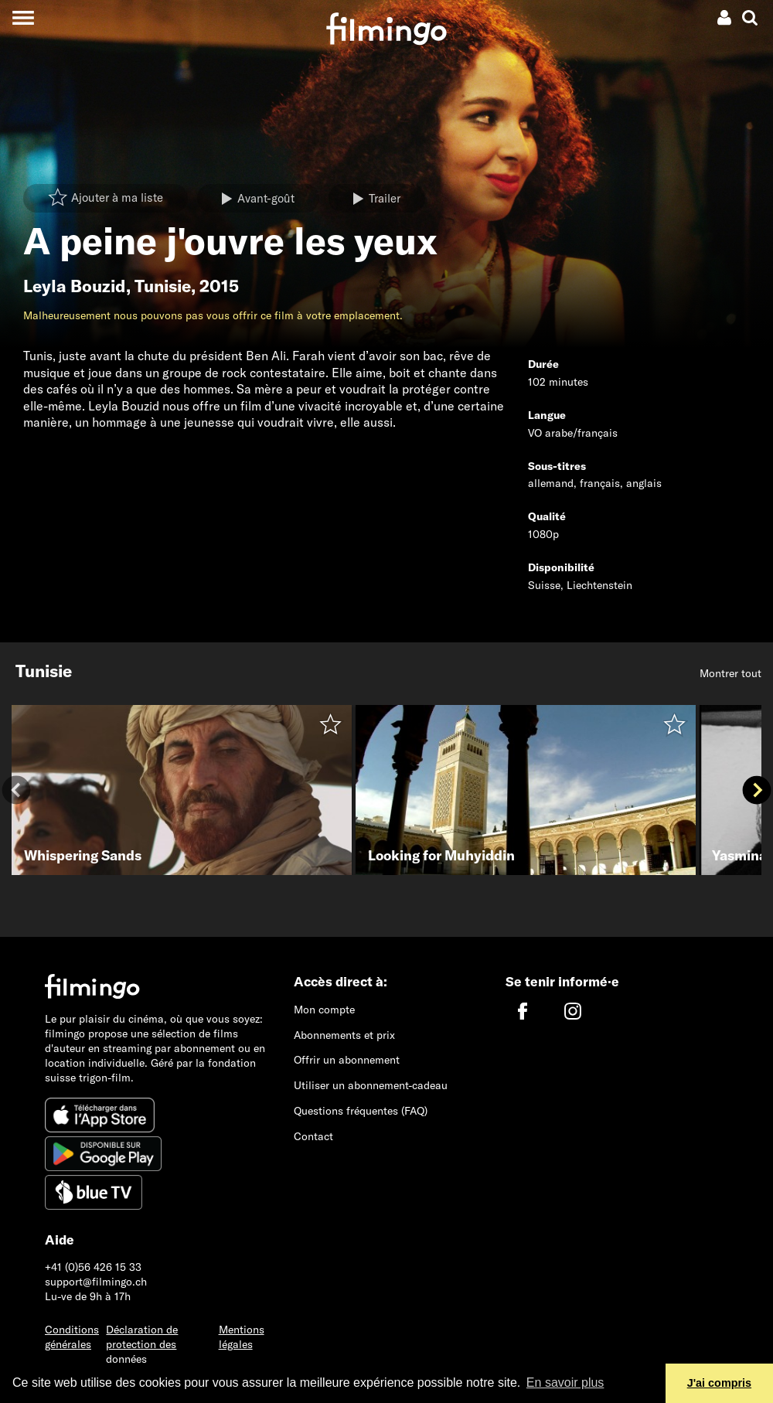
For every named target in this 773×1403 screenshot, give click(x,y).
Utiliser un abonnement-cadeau (371, 1085)
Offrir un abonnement (347, 1060)
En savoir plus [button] (565, 1382)
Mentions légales (241, 1337)
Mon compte (324, 1009)
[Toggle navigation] (23, 17)
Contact (313, 1136)
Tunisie (163, 286)
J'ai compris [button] (719, 1383)
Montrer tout (730, 673)
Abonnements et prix (344, 1035)
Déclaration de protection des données (142, 1344)
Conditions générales (72, 1337)
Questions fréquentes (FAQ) (360, 1111)
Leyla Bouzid (74, 286)
